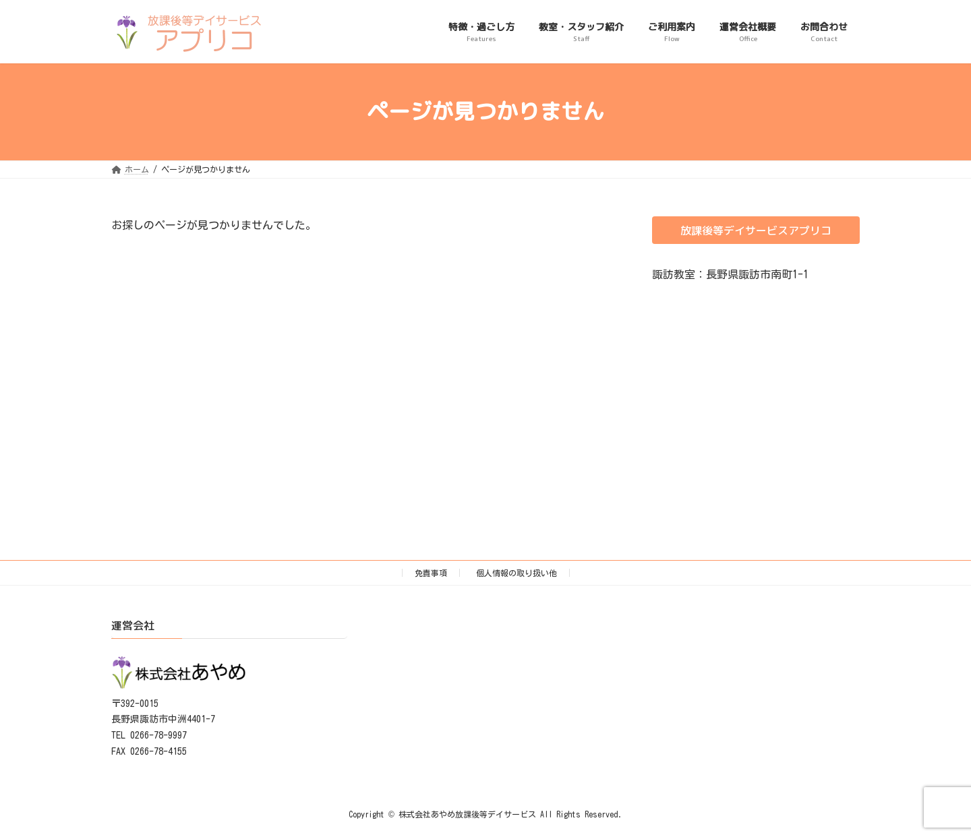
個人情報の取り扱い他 (516, 573)
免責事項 (431, 573)
